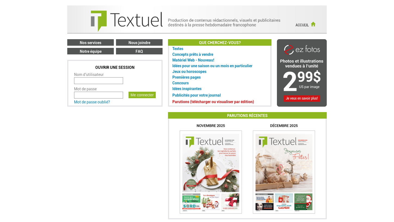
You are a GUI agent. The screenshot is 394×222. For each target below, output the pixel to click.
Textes (177, 49)
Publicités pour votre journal (196, 95)
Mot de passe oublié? (92, 102)
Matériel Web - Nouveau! (193, 60)
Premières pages (186, 77)
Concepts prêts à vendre (192, 54)
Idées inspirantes (186, 89)
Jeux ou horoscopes (189, 71)
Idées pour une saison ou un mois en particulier (212, 66)
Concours (180, 83)
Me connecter (142, 95)
